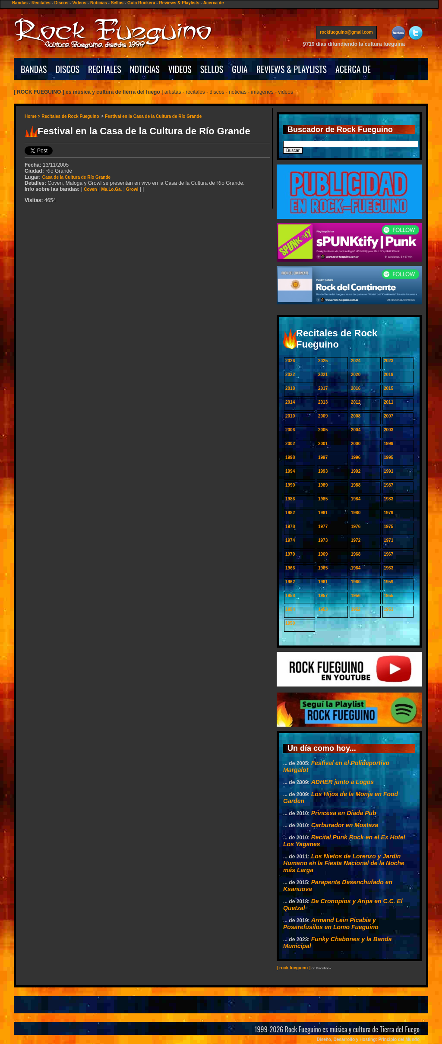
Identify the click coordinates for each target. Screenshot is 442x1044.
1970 (290, 554)
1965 (323, 568)
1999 (388, 443)
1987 (388, 485)
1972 (355, 540)
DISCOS (68, 69)
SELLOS (212, 69)
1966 (290, 568)
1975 (388, 526)
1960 (355, 581)
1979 (388, 512)
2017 (323, 388)
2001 (323, 443)
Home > (33, 116)
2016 (355, 388)
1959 (388, 581)
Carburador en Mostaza (345, 825)
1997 (323, 457)
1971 (388, 540)
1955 (388, 595)
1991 (388, 471)
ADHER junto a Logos (342, 781)
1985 (323, 499)
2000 (355, 443)
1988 (355, 485)
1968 (355, 554)
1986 (290, 499)
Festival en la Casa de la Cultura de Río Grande (153, 116)
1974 (290, 540)
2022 (290, 374)
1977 (323, 526)
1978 (290, 526)
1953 (323, 609)
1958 (290, 595)
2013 (323, 402)
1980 (355, 512)
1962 (290, 581)
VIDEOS (180, 69)
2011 (388, 402)
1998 (290, 457)
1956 (355, 595)
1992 (355, 471)
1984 (355, 499)
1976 (355, 526)
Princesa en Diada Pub (343, 813)
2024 (355, 360)
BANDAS (34, 69)
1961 (323, 581)
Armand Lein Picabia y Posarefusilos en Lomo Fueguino (331, 923)
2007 (388, 416)
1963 (388, 568)
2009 (323, 416)
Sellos (117, 2)
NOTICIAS (145, 69)
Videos (79, 2)
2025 (323, 360)
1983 (388, 499)
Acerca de (213, 2)
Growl (132, 189)
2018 (290, 388)
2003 (388, 429)
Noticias (98, 2)
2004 (355, 429)
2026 (290, 360)
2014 (290, 402)
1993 (323, 471)
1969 (323, 554)
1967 (388, 554)
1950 (290, 623)
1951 (388, 609)
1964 (355, 568)
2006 (290, 429)
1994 (290, 471)
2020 (355, 374)
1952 (355, 609)
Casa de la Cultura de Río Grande (76, 177)
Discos (61, 2)
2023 (388, 360)
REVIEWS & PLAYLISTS (291, 69)
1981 (323, 512)
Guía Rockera (141, 2)
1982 (290, 512)
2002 (290, 443)
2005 (323, 429)
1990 (290, 485)
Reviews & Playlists (179, 2)
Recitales (41, 2)
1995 (388, 457)
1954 (290, 609)
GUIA (239, 69)
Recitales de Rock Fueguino (70, 116)
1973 (323, 540)
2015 (388, 388)
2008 (355, 416)
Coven (90, 189)
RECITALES (104, 69)
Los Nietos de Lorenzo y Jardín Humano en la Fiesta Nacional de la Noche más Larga (343, 863)
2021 (323, 374)
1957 (323, 595)
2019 (388, 374)
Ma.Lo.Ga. (111, 189)
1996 (355, 457)
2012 (355, 402)
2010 (290, 416)
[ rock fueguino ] (293, 967)
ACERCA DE (353, 69)
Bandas (20, 2)
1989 (323, 485)
